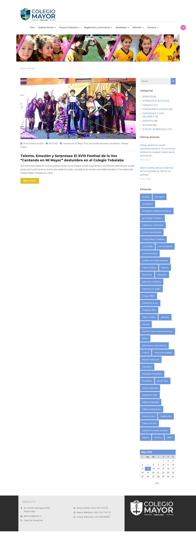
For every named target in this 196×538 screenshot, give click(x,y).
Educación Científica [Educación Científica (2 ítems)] (151, 282)
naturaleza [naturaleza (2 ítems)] (147, 367)
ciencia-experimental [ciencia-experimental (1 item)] (151, 232)
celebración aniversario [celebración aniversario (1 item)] (152, 225)
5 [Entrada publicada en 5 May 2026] (147, 465)
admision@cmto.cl (33, 516)
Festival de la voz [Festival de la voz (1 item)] (150, 303)
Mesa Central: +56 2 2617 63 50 (92, 508)
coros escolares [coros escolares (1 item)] (149, 253)
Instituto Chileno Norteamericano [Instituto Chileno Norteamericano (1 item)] (157, 331)
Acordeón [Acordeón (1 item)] (159, 197)
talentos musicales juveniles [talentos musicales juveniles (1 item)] (155, 430)
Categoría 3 (147, 105)
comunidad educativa (98, 143)
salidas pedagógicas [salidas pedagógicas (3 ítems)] (151, 409)
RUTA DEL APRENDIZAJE (154, 129)
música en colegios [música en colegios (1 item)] (163, 352)
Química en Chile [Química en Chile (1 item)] (149, 395)
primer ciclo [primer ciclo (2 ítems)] (162, 381)
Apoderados (121, 27)
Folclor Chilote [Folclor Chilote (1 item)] (149, 317)
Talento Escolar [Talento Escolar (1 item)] (149, 423)
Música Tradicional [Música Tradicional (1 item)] (150, 359)
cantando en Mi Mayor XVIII (75, 143)
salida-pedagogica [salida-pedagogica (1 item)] (150, 402)
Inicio (32, 27)
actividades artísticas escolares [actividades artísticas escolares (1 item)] (156, 211)
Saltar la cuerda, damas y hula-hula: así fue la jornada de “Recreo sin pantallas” (156, 171)
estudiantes (114, 143)
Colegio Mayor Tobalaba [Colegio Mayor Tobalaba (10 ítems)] (153, 239)
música (23, 147)
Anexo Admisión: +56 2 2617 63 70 (94, 512)
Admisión (137, 27)
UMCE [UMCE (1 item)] (169, 437)
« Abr (156, 483)
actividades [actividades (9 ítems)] (147, 204)
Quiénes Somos (46, 27)
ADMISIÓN (147, 96)
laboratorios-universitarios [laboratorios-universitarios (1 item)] (154, 345)
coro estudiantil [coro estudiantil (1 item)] (165, 246)
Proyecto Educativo (68, 27)
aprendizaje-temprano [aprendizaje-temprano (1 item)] (152, 218)
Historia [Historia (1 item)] (145, 324)
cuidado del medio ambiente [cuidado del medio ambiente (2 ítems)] (155, 260)
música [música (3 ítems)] (145, 352)
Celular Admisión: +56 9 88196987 (93, 517)
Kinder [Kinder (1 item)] (145, 338)
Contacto (151, 27)
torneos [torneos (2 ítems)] (158, 437)
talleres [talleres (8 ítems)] (145, 437)
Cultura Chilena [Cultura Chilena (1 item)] (149, 267)
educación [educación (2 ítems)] (162, 274)
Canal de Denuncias (33, 520)
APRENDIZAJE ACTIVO (153, 101)
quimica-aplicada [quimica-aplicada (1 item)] (150, 388)
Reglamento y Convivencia (97, 27)
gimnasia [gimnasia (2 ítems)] (165, 317)
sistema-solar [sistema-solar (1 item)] (148, 416)
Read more (29, 181)
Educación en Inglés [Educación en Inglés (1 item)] (151, 289)
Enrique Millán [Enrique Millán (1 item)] (148, 296)
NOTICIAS (53, 143)
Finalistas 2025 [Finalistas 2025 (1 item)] (149, 310)
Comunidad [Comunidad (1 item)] (147, 246)
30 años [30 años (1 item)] (146, 197)
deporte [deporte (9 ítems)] (165, 267)
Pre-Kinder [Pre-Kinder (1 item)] (147, 381)
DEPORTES (147, 121)
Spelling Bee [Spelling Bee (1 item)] (165, 416)
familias (124, 143)
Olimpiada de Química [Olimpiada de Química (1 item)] (152, 374)
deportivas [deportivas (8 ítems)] (147, 274)
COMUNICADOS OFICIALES (155, 109)
